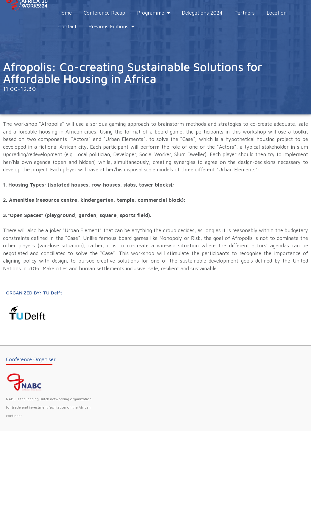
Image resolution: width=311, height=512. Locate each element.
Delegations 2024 (202, 13)
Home (65, 13)
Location (277, 13)
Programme (153, 12)
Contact (67, 27)
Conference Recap (104, 13)
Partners (244, 13)
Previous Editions (111, 26)
